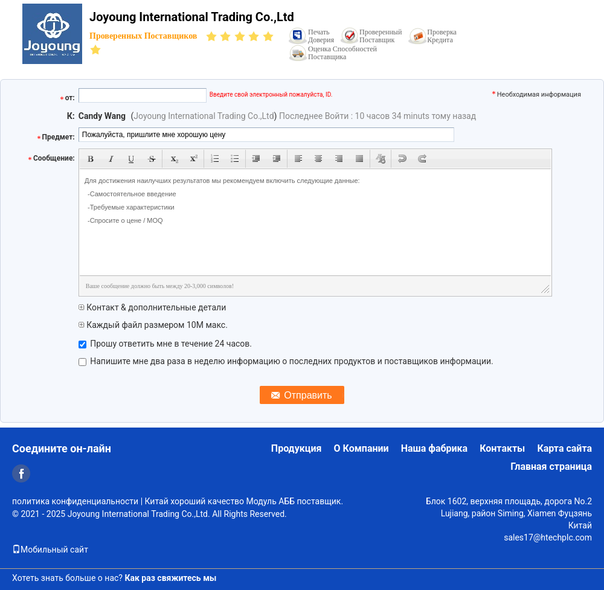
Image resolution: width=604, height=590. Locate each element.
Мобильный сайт (50, 549)
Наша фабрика (434, 448)
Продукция (296, 448)
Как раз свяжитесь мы (170, 578)
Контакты (502, 448)
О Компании (361, 448)
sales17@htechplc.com (548, 537)
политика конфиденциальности (75, 501)
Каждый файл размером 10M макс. (153, 325)
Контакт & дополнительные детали (152, 307)
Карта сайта (564, 448)
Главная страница (551, 466)
